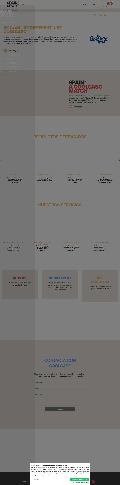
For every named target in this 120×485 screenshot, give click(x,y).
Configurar (36, 479)
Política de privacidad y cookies (80, 482)
